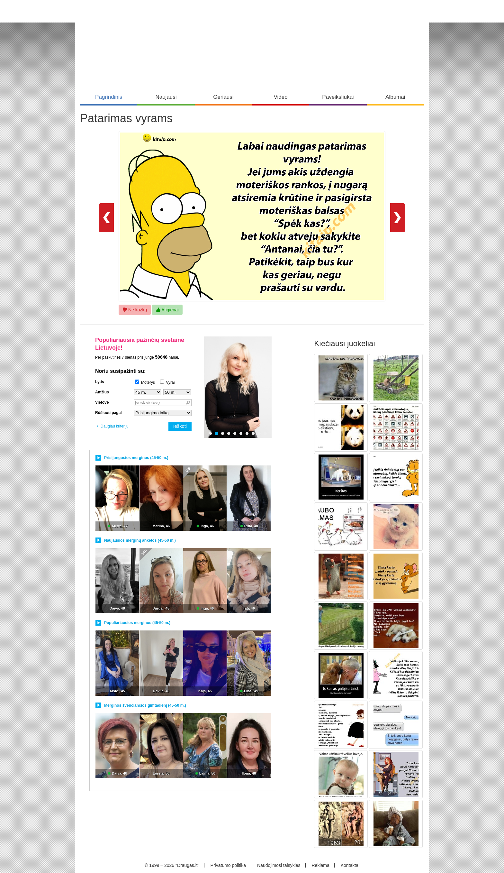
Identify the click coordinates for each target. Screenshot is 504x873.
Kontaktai (350, 865)
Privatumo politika (228, 865)
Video (281, 97)
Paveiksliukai (338, 97)
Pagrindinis (108, 97)
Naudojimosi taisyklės (279, 865)
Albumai (395, 97)
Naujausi (165, 97)
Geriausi (223, 97)
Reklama (320, 865)
